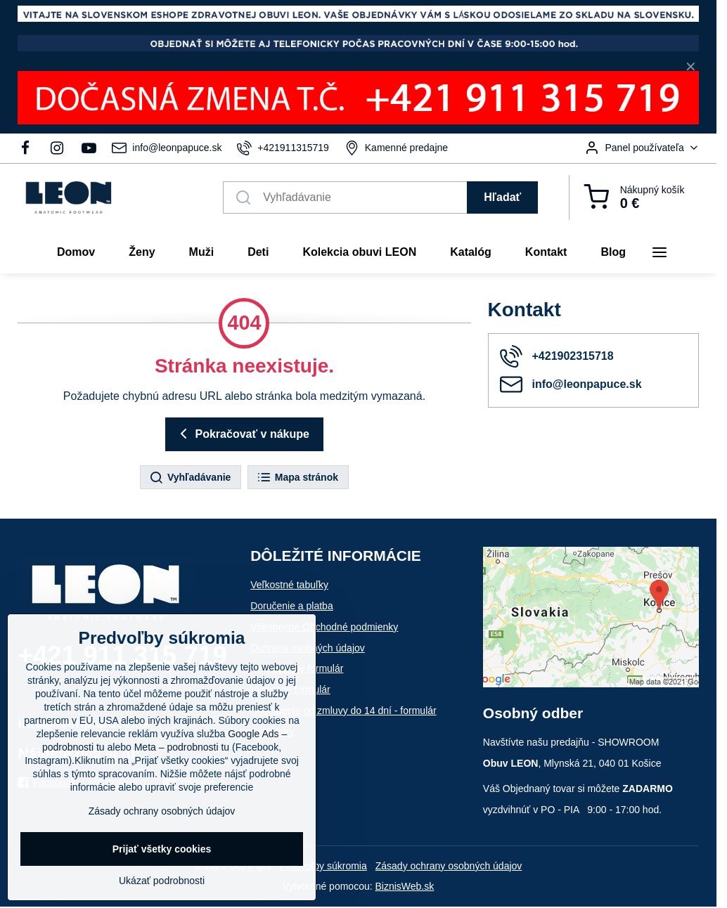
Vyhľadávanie (190, 478)
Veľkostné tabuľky (289, 584)
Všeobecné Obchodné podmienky (324, 627)
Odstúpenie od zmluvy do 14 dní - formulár (343, 710)
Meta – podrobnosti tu (181, 747)
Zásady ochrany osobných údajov (448, 865)
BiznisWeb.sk (404, 886)
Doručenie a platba (291, 605)
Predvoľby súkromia (323, 865)
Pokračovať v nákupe (242, 433)
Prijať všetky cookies (162, 849)
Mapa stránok (297, 478)
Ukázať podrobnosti (162, 880)
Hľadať (502, 197)
